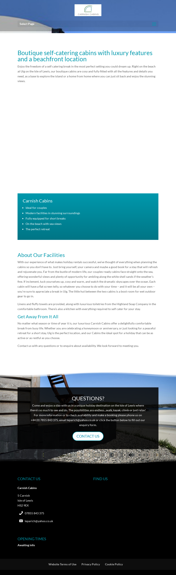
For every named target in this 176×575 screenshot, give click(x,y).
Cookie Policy (114, 564)
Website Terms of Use (62, 564)
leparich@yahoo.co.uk (39, 521)
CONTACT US (88, 436)
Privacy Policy (91, 564)
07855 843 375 (34, 513)
